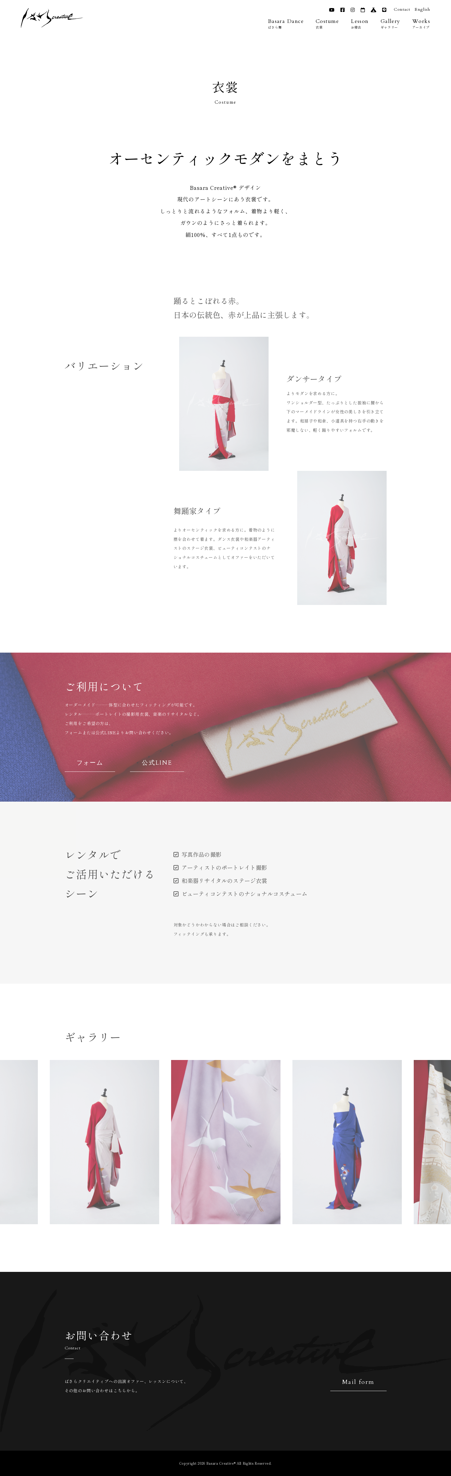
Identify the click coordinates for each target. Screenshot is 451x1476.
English (421, 9)
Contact (401, 9)
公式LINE (157, 763)
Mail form (358, 1382)
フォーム (90, 763)
